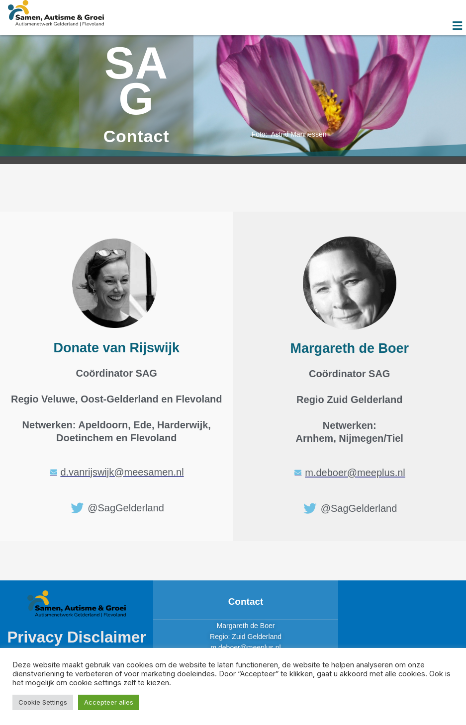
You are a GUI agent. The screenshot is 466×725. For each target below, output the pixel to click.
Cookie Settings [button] (42, 702)
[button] (457, 25)
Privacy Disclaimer (77, 637)
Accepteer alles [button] (108, 702)
